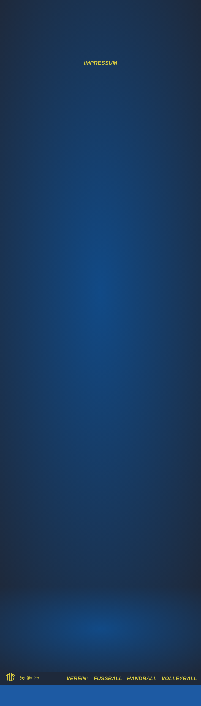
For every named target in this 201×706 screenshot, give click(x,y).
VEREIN (89, 678)
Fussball (117, 678)
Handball (148, 678)
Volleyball (181, 678)
